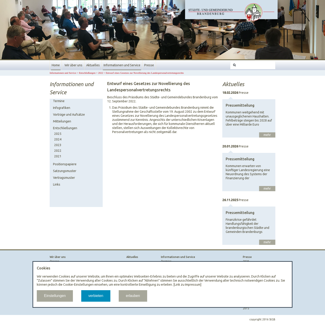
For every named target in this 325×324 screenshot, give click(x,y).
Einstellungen (55, 296)
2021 (57, 156)
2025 (57, 134)
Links (56, 184)
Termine (59, 101)
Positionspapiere (65, 164)
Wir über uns (73, 65)
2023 (57, 145)
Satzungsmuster (64, 171)
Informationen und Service (122, 65)
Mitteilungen (62, 121)
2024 (57, 139)
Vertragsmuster (64, 177)
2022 (100, 72)
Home (56, 65)
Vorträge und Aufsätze (69, 114)
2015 (246, 308)
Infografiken (61, 108)
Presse (149, 65)
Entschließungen (87, 72)
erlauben (133, 296)
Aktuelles (93, 65)
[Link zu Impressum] (187, 284)
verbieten (95, 296)
